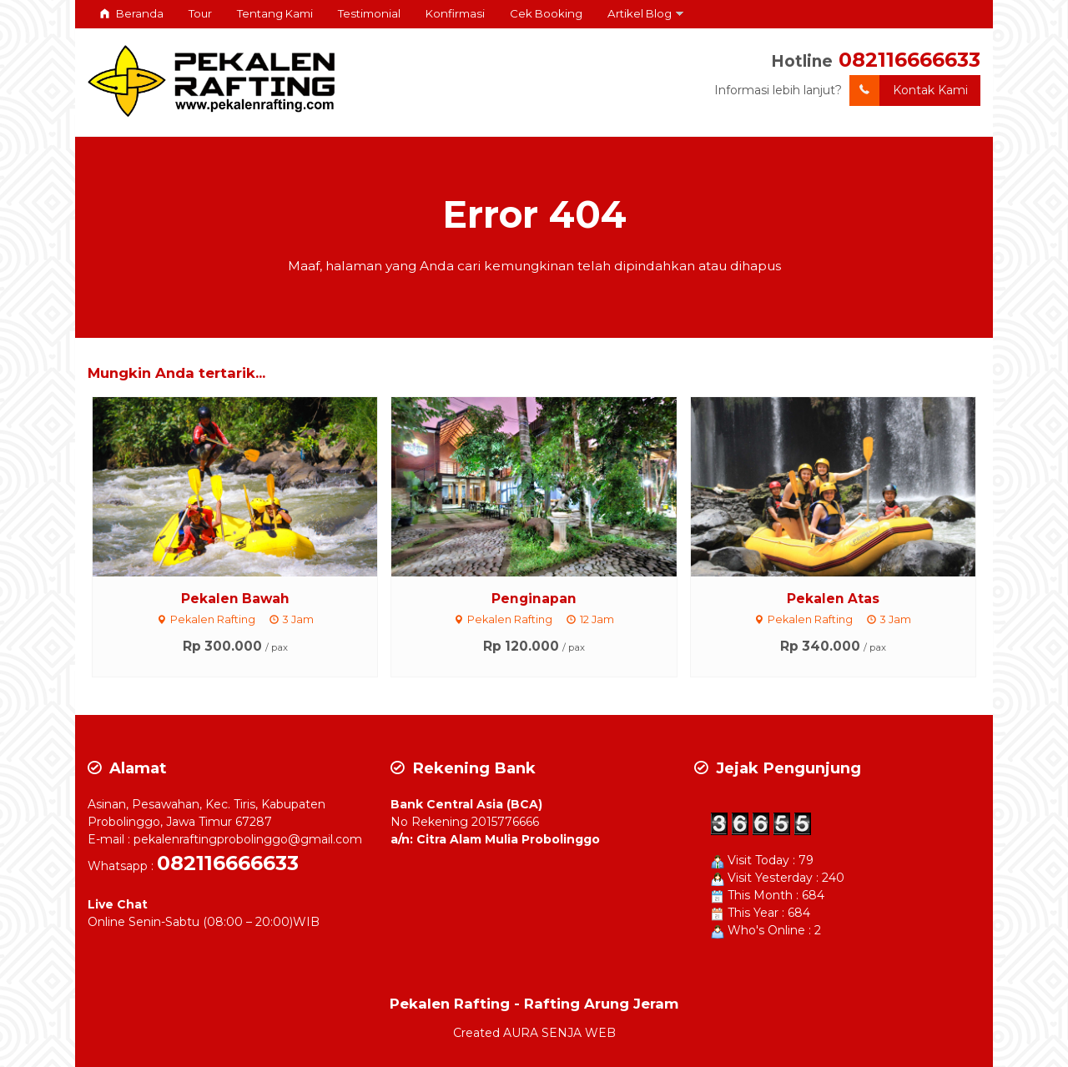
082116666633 (909, 60)
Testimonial (369, 13)
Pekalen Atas (833, 598)
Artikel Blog (639, 13)
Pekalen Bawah (235, 598)
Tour (200, 13)
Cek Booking (546, 13)
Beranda (132, 13)
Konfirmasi (455, 13)
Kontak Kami (908, 90)
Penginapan (534, 598)
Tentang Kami (275, 13)
